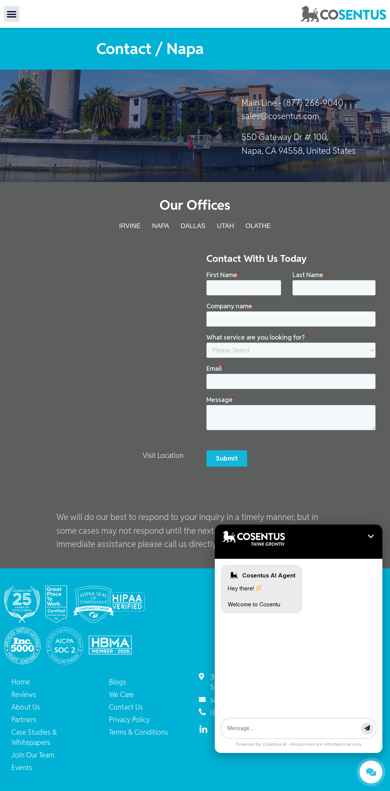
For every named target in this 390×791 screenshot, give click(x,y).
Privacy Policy (129, 719)
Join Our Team (32, 755)
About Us (25, 707)
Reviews (23, 694)
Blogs (117, 682)
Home (20, 682)
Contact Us (126, 707)
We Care (121, 694)
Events (21, 767)
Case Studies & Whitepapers (34, 737)
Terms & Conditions (138, 732)
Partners (23, 719)
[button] (11, 14)
